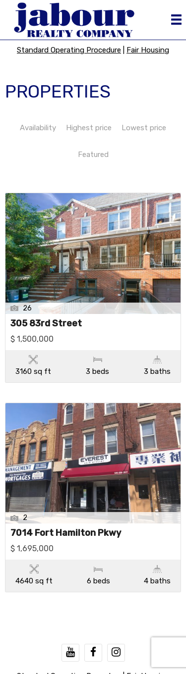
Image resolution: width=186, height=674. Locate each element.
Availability (38, 127)
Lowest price (144, 127)
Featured (93, 154)
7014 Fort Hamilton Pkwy (65, 533)
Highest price (89, 127)
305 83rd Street (46, 324)
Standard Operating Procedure (69, 50)
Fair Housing (147, 50)
